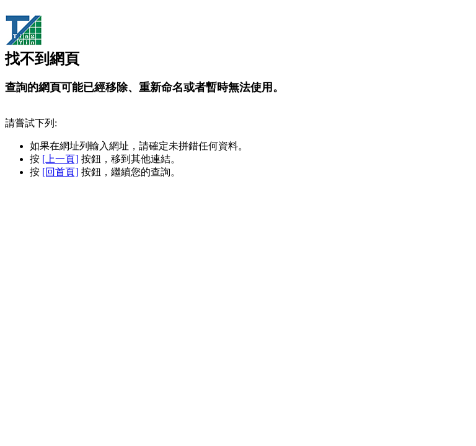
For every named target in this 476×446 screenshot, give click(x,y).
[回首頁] (60, 172)
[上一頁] (60, 159)
